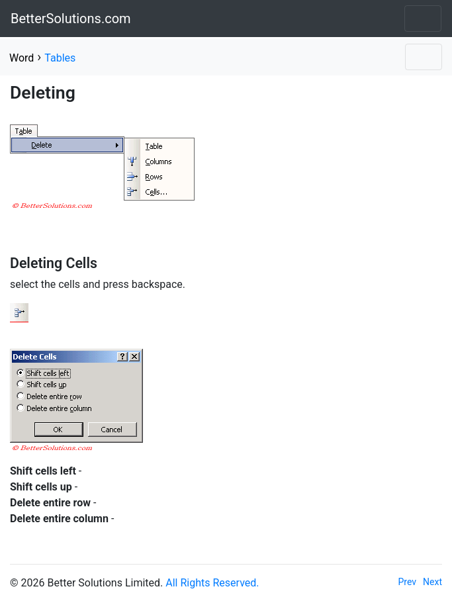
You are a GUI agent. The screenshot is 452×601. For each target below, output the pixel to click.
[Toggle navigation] (422, 18)
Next (432, 582)
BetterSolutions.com (71, 18)
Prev (407, 582)
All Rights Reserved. (212, 583)
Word (21, 58)
